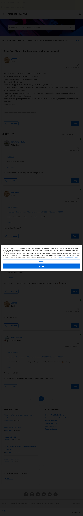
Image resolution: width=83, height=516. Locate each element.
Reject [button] (41, 261)
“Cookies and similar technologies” (68, 257)
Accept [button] (41, 266)
